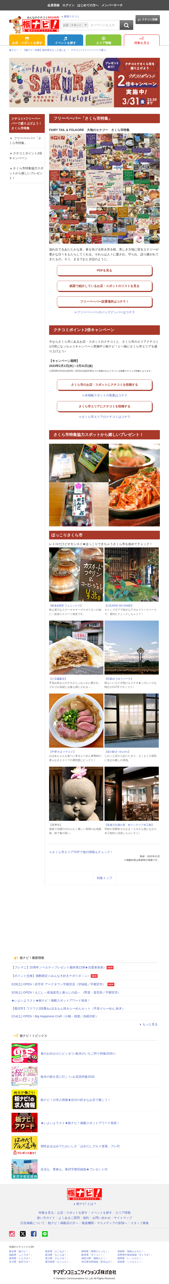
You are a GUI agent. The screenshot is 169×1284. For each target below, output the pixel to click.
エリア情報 (103, 41)
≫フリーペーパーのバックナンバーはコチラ (104, 312)
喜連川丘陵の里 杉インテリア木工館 (129, 824)
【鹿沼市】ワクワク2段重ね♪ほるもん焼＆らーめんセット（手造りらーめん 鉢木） (68, 1008)
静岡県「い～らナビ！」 (131, 1258)
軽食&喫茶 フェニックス (66, 605)
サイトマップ (123, 1217)
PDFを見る (104, 270)
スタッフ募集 (140, 1223)
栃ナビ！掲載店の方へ (63, 1223)
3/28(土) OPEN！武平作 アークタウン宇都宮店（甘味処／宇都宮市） (58, 984)
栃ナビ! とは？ (84, 1203)
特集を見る (141, 41)
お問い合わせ (101, 1217)
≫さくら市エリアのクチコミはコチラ (104, 416)
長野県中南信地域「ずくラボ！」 (135, 1255)
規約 (86, 1217)
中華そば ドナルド (62, 751)
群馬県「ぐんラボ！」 (21, 1258)
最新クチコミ (70, 16)
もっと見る (148, 1024)
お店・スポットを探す (27, 41)
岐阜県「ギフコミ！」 (93, 1255)
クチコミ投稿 (147, 19)
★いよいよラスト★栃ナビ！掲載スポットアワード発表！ (50, 1000)
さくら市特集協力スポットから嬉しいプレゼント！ (26, 173)
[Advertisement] (84, 919)
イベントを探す (65, 41)
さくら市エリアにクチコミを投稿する (104, 406)
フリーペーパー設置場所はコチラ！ (104, 301)
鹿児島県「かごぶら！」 (58, 1262)
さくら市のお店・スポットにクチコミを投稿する (104, 384)
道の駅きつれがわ (117, 751)
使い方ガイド (46, 1217)
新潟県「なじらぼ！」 (57, 1255)
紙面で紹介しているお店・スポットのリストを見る (104, 286)
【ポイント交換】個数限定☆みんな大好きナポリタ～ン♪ (50, 976)
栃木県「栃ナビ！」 (20, 1251)
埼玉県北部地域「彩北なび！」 (98, 1262)
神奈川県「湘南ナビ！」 (94, 1258)
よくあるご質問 (69, 1217)
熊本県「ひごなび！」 (57, 1251)
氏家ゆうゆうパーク (119, 678)
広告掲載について (32, 1223)
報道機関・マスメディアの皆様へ (104, 1223)
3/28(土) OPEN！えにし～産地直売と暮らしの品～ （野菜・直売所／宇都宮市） (66, 992)
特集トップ (104, 878)
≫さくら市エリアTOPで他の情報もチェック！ (81, 852)
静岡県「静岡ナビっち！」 (95, 1251)
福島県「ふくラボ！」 (21, 1255)
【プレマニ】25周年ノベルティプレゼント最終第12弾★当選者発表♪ (58, 967)
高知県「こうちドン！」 (131, 1262)
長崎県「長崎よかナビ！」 (132, 1251)
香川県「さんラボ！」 (57, 1258)
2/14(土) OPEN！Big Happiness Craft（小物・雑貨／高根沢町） (54, 1016)
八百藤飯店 (58, 678)
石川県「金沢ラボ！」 (21, 1262)
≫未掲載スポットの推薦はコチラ (104, 395)
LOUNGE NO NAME (119, 605)
